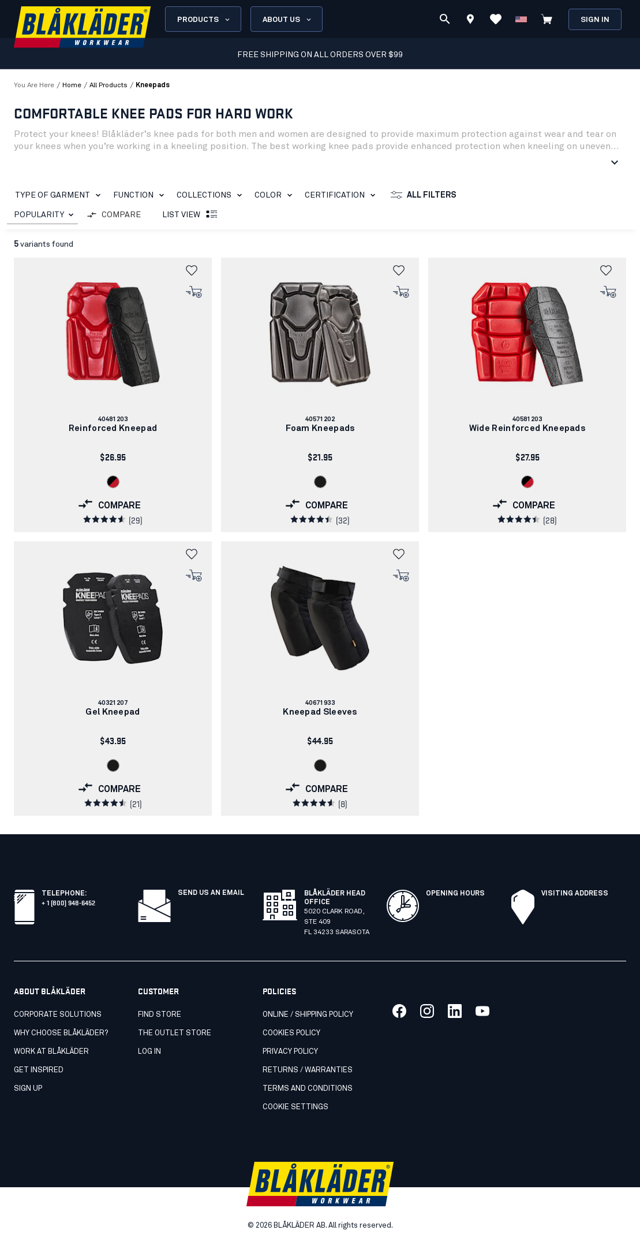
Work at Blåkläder (51, 1052)
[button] (194, 270)
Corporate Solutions (58, 1015)
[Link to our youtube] (482, 1011)
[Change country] (521, 19)
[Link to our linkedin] (454, 1011)
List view (190, 215)
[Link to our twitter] (427, 1011)
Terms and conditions (308, 1088)
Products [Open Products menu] (204, 19)
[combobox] (42, 215)
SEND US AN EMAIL (211, 893)
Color (275, 195)
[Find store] (470, 21)
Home (71, 85)
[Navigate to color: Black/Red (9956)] (113, 481)
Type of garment (60, 195)
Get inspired (38, 1070)
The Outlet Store (174, 1033)
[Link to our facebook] (399, 1011)
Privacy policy (290, 1052)
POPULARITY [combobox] (39, 215)
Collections (211, 195)
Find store (159, 1015)
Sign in (595, 20)
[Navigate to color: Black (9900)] (320, 481)
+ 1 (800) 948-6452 (68, 902)
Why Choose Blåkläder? (61, 1033)
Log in (149, 1052)
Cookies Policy (291, 1033)
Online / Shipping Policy (308, 1015)
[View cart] (546, 19)
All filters (423, 195)
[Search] (445, 19)
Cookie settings (295, 1107)
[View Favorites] (495, 19)
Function (141, 195)
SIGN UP (28, 1088)
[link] (113, 395)
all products (108, 85)
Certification (342, 195)
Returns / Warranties (308, 1070)
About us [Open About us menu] (288, 19)
